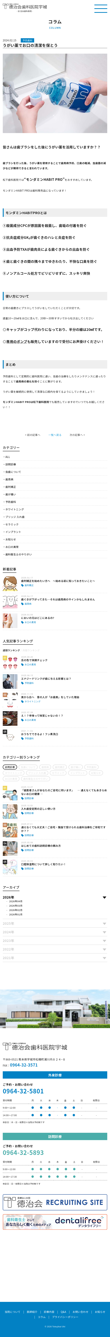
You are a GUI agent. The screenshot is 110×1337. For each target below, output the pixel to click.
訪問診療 (10, 464)
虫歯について (13, 472)
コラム (42, 1317)
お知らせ (10, 539)
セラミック (12, 524)
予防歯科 (10, 502)
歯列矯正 (10, 487)
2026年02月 (16, 910)
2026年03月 (16, 905)
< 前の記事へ (32, 435)
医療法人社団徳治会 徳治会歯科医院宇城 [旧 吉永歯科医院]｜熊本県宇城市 (25, 6)
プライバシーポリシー (65, 1317)
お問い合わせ (81, 1312)
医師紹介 (32, 1312)
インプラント (13, 532)
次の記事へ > (77, 435)
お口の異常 (12, 547)
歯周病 (9, 479)
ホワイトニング (14, 509)
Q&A (63, 1312)
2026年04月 (16, 901)
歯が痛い (10, 494)
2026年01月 (16, 914)
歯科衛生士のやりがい (18, 554)
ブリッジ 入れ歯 (15, 517)
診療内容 (49, 1312)
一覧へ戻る (55, 435)
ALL (7, 457)
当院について (12, 1312)
